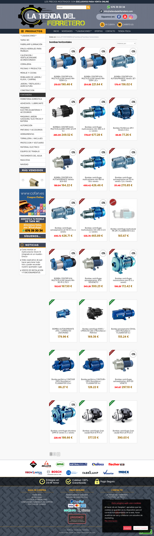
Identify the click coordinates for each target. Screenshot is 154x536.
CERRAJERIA (25, 64)
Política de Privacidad (37, 500)
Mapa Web (36, 495)
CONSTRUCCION (27, 90)
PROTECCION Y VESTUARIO (32, 143)
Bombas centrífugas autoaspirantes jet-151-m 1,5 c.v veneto (63, 230)
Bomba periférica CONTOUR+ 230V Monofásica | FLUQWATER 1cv (93, 381)
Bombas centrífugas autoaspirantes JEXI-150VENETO (93, 280)
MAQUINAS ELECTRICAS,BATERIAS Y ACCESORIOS (31, 110)
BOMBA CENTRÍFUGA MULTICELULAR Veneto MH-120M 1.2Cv (93, 78)
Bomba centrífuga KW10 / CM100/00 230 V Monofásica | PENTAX (93, 331)
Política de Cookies (37, 504)
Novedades (67, 31)
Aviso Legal (37, 497)
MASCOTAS (25, 160)
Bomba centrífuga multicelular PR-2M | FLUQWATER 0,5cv (123, 230)
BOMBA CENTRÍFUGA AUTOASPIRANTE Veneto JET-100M (123, 78)
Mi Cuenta (110, 25)
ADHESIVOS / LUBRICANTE (31, 103)
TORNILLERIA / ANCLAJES (31, 138)
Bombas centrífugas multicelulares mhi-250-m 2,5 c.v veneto (93, 230)
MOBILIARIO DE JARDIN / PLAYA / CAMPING (31, 78)
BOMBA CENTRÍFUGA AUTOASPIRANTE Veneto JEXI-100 (63, 179)
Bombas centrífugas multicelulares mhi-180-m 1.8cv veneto (93, 179)
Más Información (111, 521)
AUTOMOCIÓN (26, 126)
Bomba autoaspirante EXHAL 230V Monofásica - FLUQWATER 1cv (123, 331)
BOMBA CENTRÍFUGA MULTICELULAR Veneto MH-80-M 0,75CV (63, 280)
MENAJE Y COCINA (28, 73)
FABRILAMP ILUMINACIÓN (31, 44)
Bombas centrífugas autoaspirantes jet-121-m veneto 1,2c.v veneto (123, 179)
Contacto (110, 31)
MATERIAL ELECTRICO (29, 147)
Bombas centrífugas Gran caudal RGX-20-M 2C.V (123, 432)
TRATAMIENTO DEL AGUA (31, 156)
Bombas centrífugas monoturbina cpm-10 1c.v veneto (123, 280)
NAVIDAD (24, 164)
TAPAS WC (24, 40)
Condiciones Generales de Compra (37, 502)
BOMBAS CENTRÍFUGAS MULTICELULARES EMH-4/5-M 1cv (63, 129)
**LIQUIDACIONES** (83, 31)
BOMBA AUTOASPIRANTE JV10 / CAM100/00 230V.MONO (63, 331)
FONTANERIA (26, 95)
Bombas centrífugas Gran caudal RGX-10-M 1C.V (93, 432)
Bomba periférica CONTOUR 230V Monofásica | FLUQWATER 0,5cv (63, 381)
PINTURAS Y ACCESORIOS (31, 130)
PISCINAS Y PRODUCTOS (30, 69)
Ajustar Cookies (140, 528)
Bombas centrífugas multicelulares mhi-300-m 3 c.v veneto (93, 129)
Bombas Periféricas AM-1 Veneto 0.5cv (123, 129)
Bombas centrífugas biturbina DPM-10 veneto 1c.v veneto (63, 432)
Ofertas (99, 31)
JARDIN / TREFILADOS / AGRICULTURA (30, 85)
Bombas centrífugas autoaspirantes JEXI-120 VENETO (123, 381)
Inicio (56, 31)
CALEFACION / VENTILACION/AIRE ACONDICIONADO (28, 57)
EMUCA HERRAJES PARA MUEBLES (31, 50)
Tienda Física (124, 31)
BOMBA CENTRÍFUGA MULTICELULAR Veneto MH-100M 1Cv (63, 78)
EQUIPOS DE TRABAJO (30, 151)
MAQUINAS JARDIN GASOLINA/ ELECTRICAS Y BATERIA (31, 119)
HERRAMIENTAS (27, 134)
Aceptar (127, 528)
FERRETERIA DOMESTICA (31, 99)
